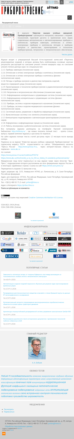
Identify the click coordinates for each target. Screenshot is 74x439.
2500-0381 (51, 3)
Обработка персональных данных (18, 426)
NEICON (20, 428)
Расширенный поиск (10, 22)
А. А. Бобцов (37, 362)
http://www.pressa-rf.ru (27, 147)
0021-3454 (51, 1)
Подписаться (9, 412)
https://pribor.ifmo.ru (25, 185)
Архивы (18, 26)
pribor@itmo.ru (32, 182)
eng (67, 2)
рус (71, 2)
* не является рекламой (37, 220)
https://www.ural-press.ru (52, 166)
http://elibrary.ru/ (18, 131)
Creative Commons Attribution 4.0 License (46, 197)
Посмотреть (9, 409)
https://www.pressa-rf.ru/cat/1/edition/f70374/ (19, 155)
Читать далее (67, 54)
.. (15, 149)
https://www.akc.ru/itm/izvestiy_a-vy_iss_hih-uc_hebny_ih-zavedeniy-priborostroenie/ (35, 158)
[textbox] (37, 17)
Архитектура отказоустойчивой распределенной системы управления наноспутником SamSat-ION (37, 312)
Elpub (11, 430)
